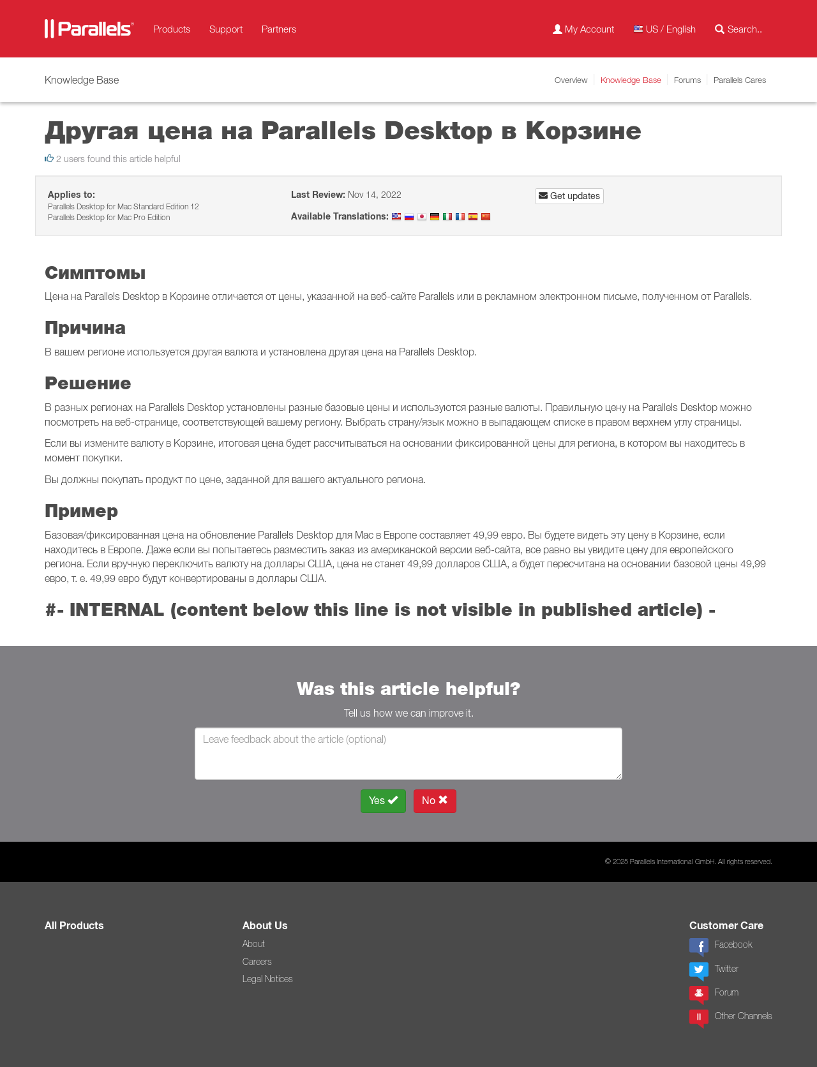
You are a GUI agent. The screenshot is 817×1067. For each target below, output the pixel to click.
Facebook (720, 947)
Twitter (713, 971)
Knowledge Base (631, 80)
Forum (713, 995)
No (435, 800)
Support (226, 28)
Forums (687, 80)
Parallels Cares (740, 80)
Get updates (569, 196)
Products (171, 28)
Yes (383, 800)
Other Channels (730, 1019)
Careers (257, 962)
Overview (571, 80)
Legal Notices (268, 979)
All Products (74, 925)
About (254, 944)
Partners (279, 28)
